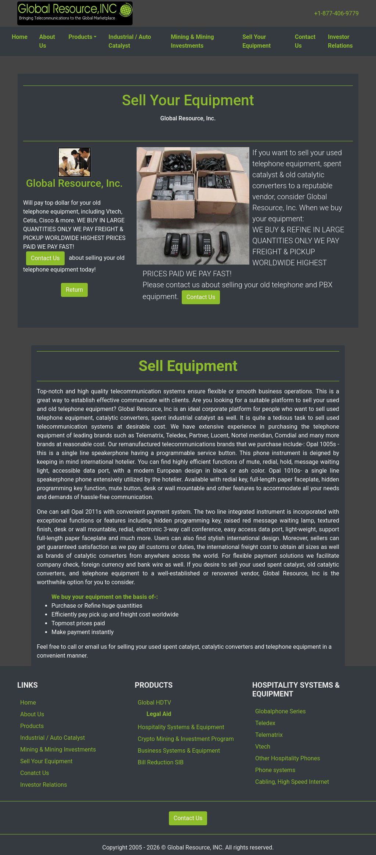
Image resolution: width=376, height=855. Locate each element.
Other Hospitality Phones (287, 758)
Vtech (262, 746)
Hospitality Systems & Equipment (181, 727)
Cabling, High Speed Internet (292, 781)
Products (81, 36)
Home (20, 36)
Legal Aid (159, 713)
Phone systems (275, 770)
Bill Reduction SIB (161, 762)
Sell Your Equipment (256, 41)
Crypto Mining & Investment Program (186, 738)
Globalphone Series (280, 711)
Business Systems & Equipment (179, 750)
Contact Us (305, 41)
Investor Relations (340, 41)
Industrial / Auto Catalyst (129, 41)
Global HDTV (154, 702)
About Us (47, 41)
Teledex (265, 723)
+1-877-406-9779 (336, 13)
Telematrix (269, 734)
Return (74, 289)
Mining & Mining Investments (192, 41)
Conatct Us (34, 773)
